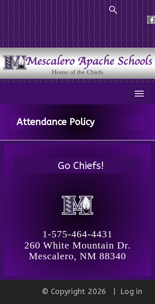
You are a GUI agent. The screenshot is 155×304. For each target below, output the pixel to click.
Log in (131, 291)
